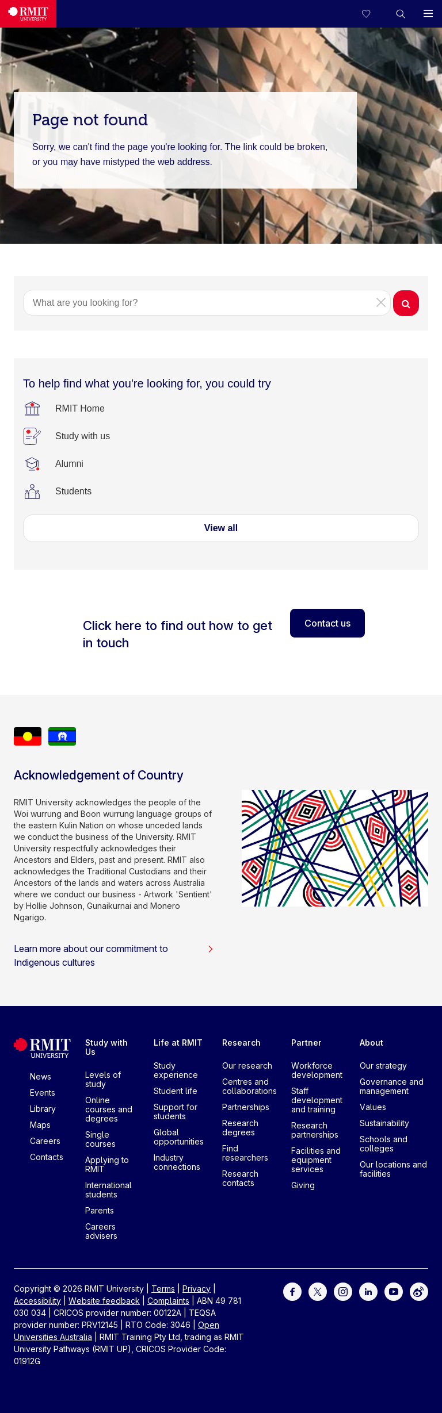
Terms (163, 1288)
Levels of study (103, 1079)
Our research (247, 1065)
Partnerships (245, 1107)
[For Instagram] (343, 1290)
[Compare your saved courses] (373, 14)
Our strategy (383, 1065)
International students (108, 1189)
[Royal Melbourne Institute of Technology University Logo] (28, 14)
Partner (306, 1042)
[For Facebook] (292, 1290)
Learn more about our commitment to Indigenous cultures (114, 955)
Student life (175, 1091)
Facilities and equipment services (316, 1160)
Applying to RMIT (107, 1164)
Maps (40, 1125)
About (371, 1042)
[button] (400, 14)
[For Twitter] (317, 1290)
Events (42, 1092)
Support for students (175, 1111)
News (40, 1076)
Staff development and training (316, 1100)
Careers (45, 1141)
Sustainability (384, 1123)
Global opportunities (179, 1136)
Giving (303, 1185)
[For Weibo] (419, 1290)
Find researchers (245, 1152)
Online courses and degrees (108, 1109)
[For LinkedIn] (368, 1290)
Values (373, 1107)
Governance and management (392, 1086)
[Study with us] (82, 436)
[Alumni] (69, 464)
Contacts (46, 1157)
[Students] (73, 491)
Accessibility (37, 1301)
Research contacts (240, 1178)
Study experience (176, 1070)
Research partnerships (314, 1129)
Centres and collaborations (249, 1086)
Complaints (168, 1301)
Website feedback (104, 1301)
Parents (99, 1210)
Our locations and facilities (393, 1168)
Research (241, 1042)
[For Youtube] (393, 1290)
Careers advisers (101, 1231)
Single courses (100, 1139)
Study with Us (106, 1047)
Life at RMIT (178, 1042)
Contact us (327, 623)
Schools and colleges (383, 1143)
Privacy (196, 1288)
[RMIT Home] (80, 409)
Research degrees (240, 1127)
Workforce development (316, 1070)
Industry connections (177, 1162)
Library (43, 1108)
